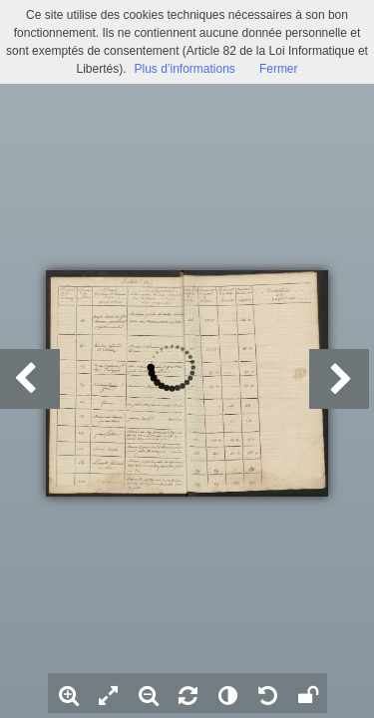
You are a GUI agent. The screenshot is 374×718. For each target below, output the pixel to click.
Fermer (278, 69)
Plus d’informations (184, 69)
